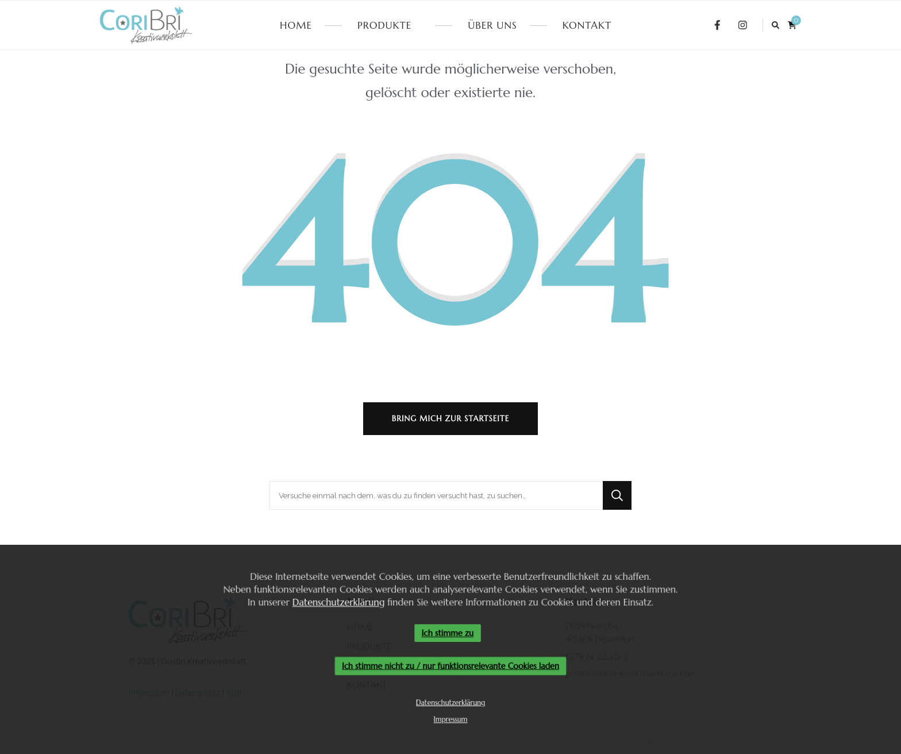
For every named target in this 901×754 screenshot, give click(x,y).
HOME (296, 25)
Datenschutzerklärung (335, 601)
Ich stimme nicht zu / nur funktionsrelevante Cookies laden (450, 666)
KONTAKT (587, 25)
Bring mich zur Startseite (450, 419)
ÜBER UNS (492, 25)
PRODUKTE (384, 25)
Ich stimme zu (447, 632)
